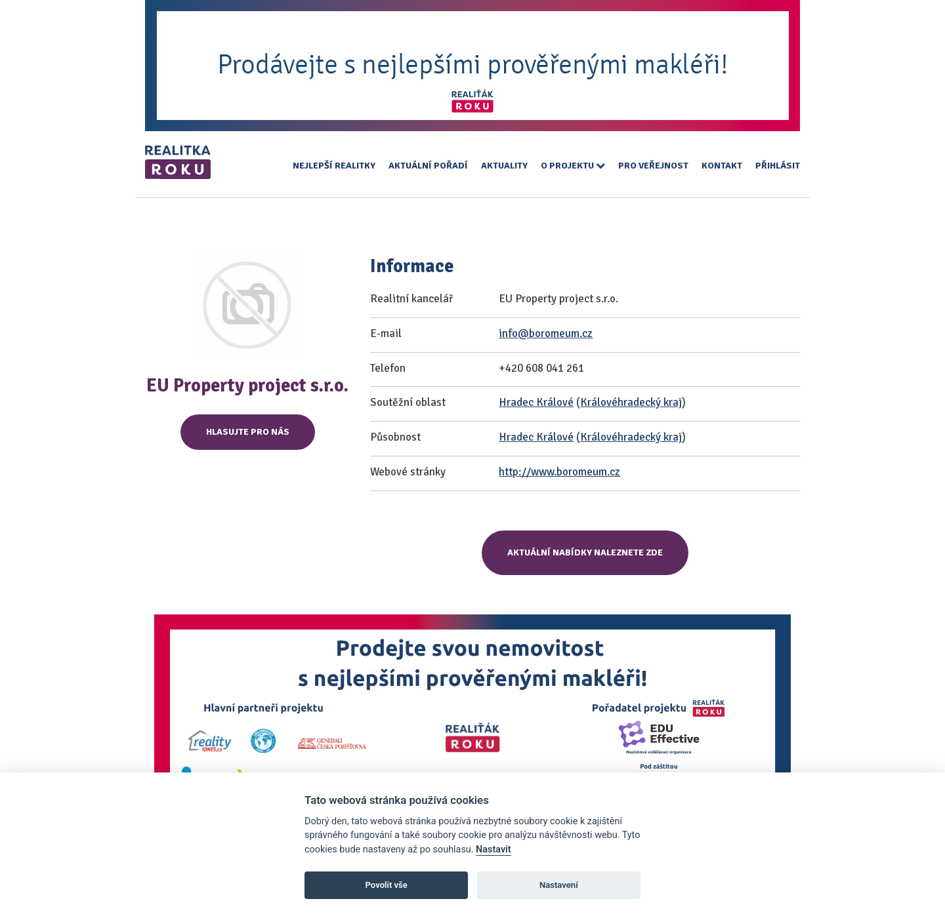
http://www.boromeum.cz (559, 472)
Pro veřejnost (653, 165)
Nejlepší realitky (334, 165)
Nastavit (493, 849)
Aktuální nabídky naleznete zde (585, 552)
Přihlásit (777, 165)
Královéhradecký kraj (631, 402)
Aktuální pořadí (428, 165)
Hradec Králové (536, 402)
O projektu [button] (573, 165)
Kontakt (722, 165)
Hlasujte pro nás (247, 431)
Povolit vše (387, 885)
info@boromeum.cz (546, 333)
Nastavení (558, 885)
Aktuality (504, 165)
